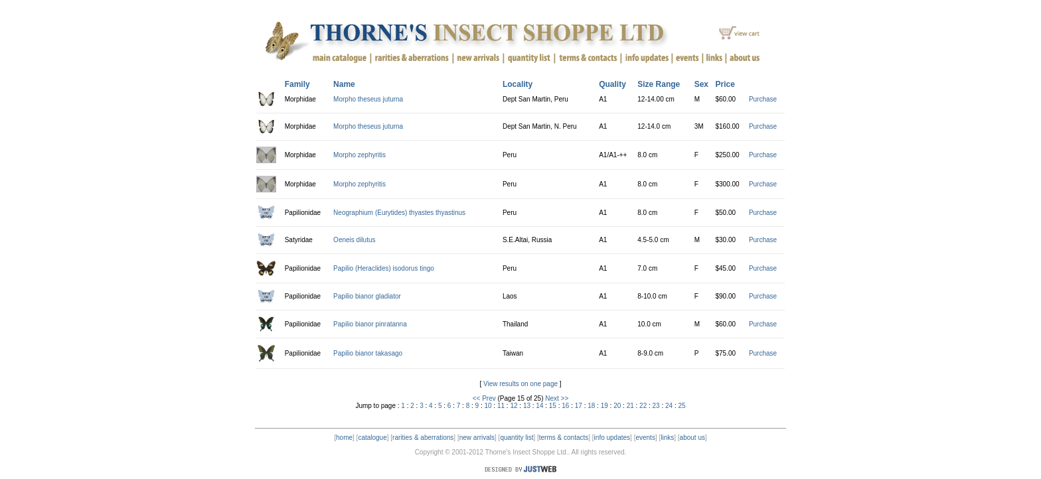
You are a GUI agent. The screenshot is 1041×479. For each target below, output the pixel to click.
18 (591, 405)
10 (487, 405)
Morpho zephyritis (359, 155)
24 (669, 405)
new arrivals (477, 437)
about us (692, 437)
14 (539, 405)
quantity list (516, 437)
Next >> (556, 398)
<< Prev (484, 398)
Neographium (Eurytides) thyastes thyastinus (399, 212)
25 (682, 405)
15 (552, 405)
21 (630, 405)
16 (565, 405)
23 (656, 405)
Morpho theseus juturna (368, 99)
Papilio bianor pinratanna (370, 324)
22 (643, 405)
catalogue (372, 437)
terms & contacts (563, 437)
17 (578, 405)
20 (617, 405)
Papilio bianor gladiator (367, 296)
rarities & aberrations (422, 437)
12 (513, 405)
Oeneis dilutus (354, 239)
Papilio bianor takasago (367, 353)
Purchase (763, 99)
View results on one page (520, 383)
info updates (612, 437)
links (667, 437)
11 (501, 405)
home (344, 437)
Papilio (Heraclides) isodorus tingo (383, 268)
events (645, 437)
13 (526, 405)
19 (604, 405)
